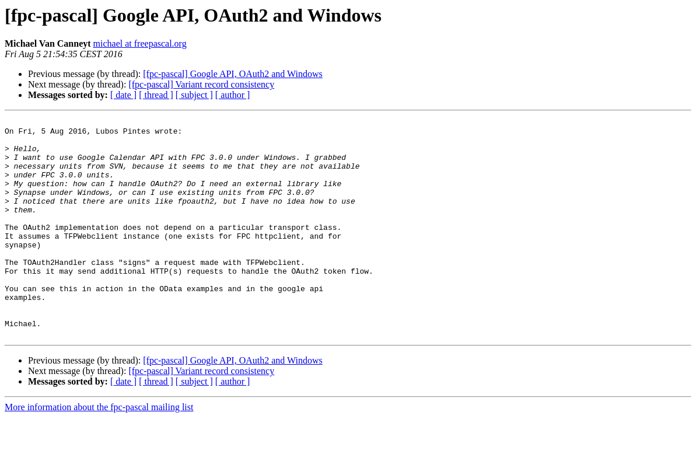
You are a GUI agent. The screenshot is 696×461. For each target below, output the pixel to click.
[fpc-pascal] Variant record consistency (201, 84)
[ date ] (123, 95)
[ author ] (232, 95)
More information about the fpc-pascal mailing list (99, 451)
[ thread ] (156, 95)
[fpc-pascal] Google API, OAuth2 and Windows (232, 74)
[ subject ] (194, 95)
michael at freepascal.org (140, 43)
